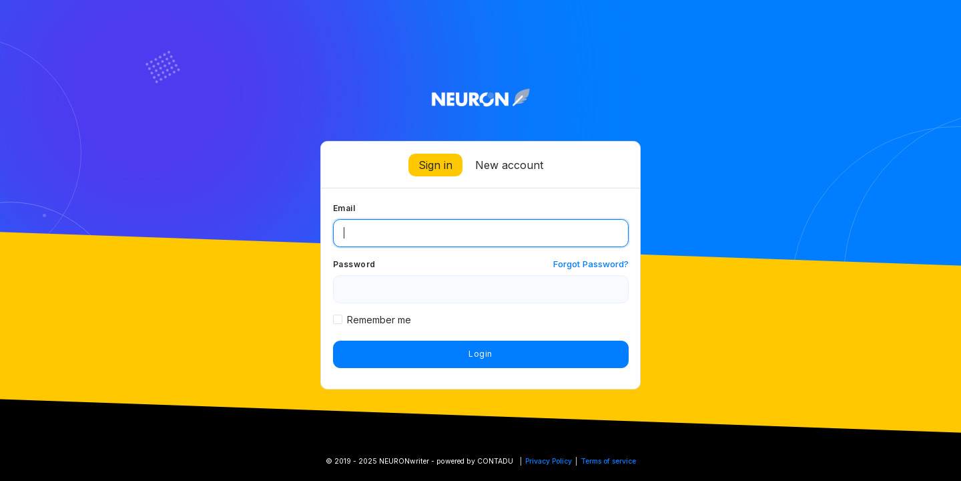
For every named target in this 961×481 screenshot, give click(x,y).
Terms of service (608, 461)
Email (344, 208)
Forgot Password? (591, 264)
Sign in (435, 165)
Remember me (379, 319)
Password (354, 264)
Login (480, 354)
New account (509, 165)
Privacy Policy (548, 461)
